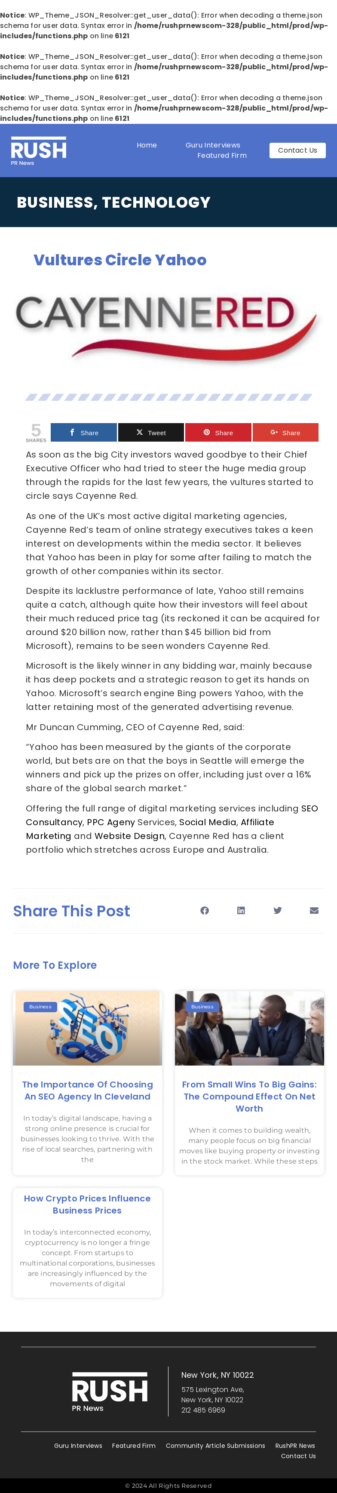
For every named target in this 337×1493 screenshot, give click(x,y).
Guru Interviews (213, 145)
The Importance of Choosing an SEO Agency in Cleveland (87, 1090)
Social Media (207, 822)
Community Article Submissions (216, 1445)
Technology (156, 202)
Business (55, 202)
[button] (204, 911)
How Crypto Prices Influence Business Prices (87, 1204)
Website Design (130, 836)
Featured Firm (224, 155)
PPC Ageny (111, 822)
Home (147, 145)
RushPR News (295, 1445)
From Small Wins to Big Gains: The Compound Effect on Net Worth (249, 1096)
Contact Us (298, 1456)
